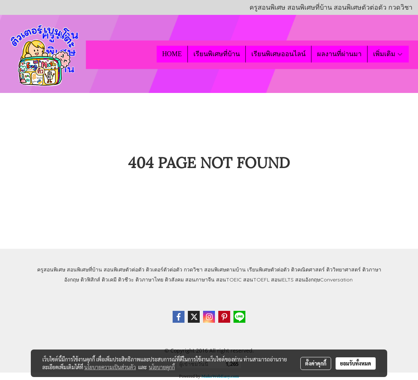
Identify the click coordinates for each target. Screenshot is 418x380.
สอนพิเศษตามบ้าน (225, 269)
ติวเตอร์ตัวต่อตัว (164, 269)
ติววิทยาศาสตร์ (343, 269)
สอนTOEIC (229, 279)
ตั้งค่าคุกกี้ (315, 363)
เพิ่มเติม (388, 54)
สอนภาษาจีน (200, 279)
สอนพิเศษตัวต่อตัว (124, 269)
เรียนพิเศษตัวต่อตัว (269, 269)
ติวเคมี (109, 279)
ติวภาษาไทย (149, 279)
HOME (172, 54)
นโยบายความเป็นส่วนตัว (110, 367)
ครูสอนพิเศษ (51, 269)
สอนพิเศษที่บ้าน (84, 269)
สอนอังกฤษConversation (324, 279)
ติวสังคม (174, 279)
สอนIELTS (282, 279)
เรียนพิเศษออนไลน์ (278, 54)
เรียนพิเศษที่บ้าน (216, 54)
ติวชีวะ (126, 279)
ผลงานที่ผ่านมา (339, 54)
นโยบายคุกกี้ (162, 367)
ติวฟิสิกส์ (90, 279)
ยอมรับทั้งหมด (355, 363)
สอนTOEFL (256, 279)
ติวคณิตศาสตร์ (308, 269)
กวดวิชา (193, 269)
